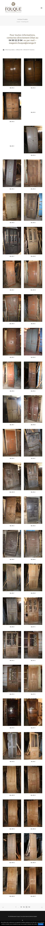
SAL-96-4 (33, 526)
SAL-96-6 (33, 559)
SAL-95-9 (12, 458)
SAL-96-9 (12, 627)
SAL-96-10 (11, 492)
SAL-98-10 (11, 795)
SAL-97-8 (12, 761)
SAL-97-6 (12, 728)
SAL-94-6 (33, 223)
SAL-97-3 (33, 660)
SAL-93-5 (33, 112)
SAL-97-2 (12, 660)
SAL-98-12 (11, 829)
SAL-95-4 (33, 357)
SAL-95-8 (33, 425)
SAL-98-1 (33, 761)
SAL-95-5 (12, 391)
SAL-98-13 (33, 829)
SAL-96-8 (33, 593)
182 (24, 907)
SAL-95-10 (33, 290)
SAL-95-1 (12, 290)
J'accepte (41, 924)
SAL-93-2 (12, 88)
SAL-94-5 (12, 223)
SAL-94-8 (33, 256)
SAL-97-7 (33, 728)
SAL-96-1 (33, 458)
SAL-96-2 (33, 492)
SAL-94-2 (33, 155)
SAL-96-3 (12, 526)
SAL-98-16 (11, 896)
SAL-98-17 (33, 896)
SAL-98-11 (33, 795)
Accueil (18, 22)
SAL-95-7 (12, 425)
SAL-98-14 (11, 863)
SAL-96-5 (12, 559)
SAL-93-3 (33, 88)
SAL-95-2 (33, 324)
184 (29, 907)
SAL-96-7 (12, 593)
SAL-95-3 (12, 357)
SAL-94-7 (12, 256)
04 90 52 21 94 (16, 40)
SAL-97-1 (33, 627)
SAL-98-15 (33, 863)
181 (21, 907)
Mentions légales (33, 916)
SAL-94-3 (12, 189)
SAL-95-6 (33, 391)
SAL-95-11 (12, 324)
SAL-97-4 (12, 694)
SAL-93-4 (12, 121)
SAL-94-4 (33, 189)
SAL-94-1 (12, 146)
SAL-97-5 (33, 694)
